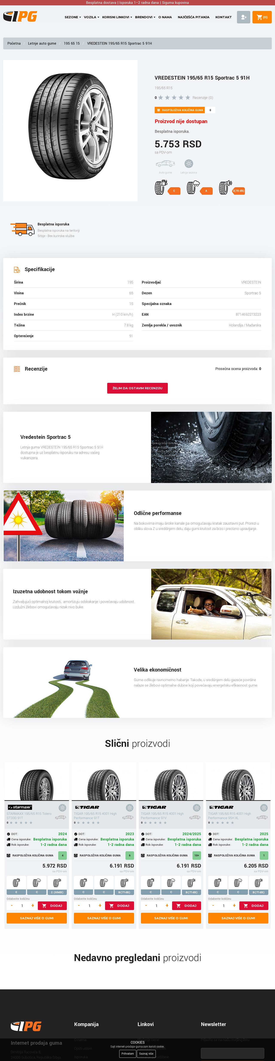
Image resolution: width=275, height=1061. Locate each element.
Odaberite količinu (18, 899)
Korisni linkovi (115, 17)
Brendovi (143, 17)
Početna (14, 43)
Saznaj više (146, 1054)
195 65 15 (72, 43)
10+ (196, 855)
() (264, 17)
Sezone (71, 17)
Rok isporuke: (20, 845)
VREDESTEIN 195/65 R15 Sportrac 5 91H (119, 43)
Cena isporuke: (21, 839)
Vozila (90, 17)
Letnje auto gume (42, 43)
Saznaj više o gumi (36, 918)
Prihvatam (128, 1054)
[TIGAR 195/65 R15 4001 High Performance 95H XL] (238, 781)
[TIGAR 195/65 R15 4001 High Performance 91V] (171, 781)
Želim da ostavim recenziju (137, 388)
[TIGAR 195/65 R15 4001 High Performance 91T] (104, 781)
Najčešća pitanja (193, 17)
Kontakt (223, 17)
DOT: (14, 834)
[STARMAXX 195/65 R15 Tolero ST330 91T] (37, 781)
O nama (165, 17)
